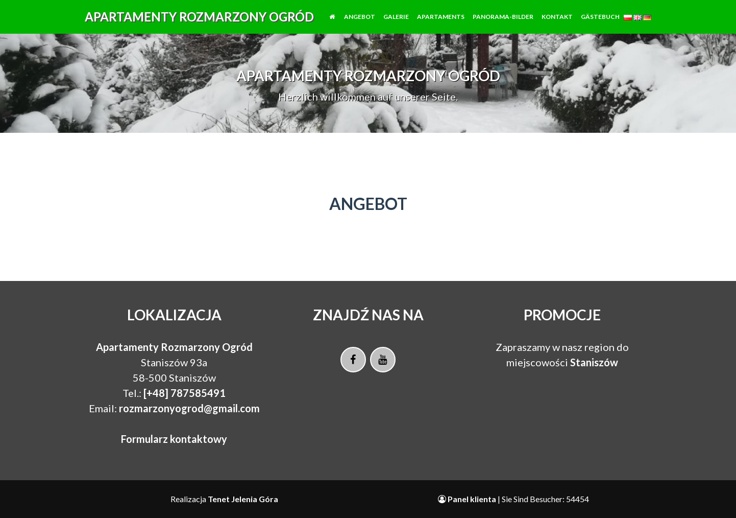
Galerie (396, 24)
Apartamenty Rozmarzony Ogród (199, 24)
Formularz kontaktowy (174, 439)
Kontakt (557, 24)
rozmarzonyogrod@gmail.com (189, 408)
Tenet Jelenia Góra (243, 499)
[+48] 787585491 (184, 393)
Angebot (359, 24)
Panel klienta (468, 499)
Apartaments (440, 24)
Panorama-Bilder (503, 24)
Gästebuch (600, 24)
